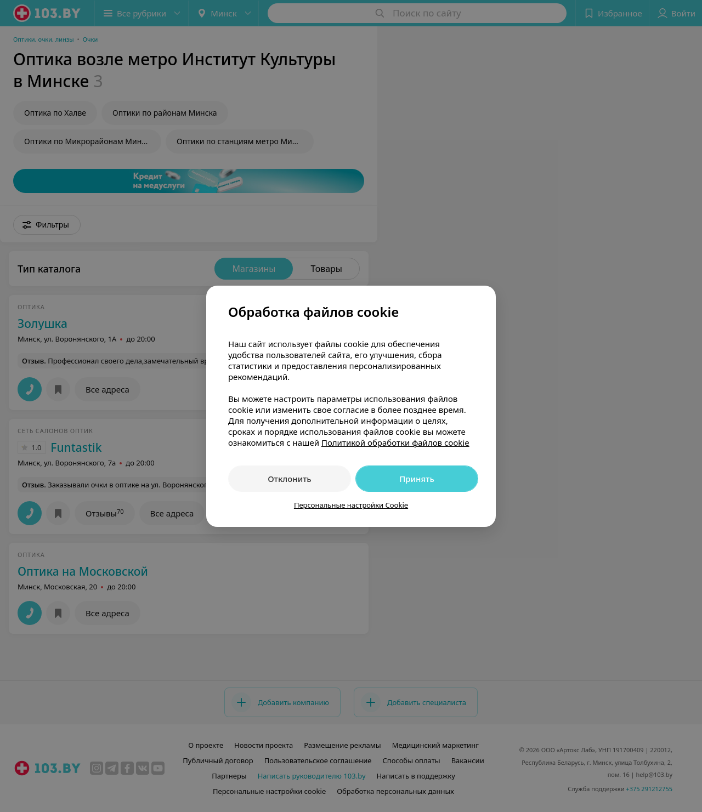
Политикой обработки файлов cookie (395, 442)
